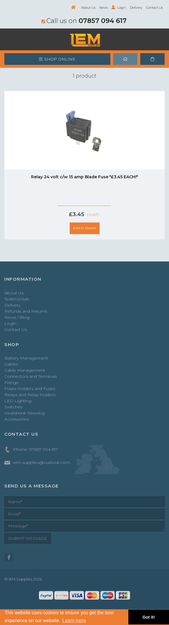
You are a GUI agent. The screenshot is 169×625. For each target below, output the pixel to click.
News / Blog (16, 317)
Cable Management (24, 370)
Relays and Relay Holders (29, 394)
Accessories (16, 419)
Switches (13, 406)
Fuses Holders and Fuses (29, 388)
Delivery (136, 8)
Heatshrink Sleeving (24, 413)
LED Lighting (17, 400)
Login (119, 7)
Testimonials (16, 299)
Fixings (11, 382)
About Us (88, 8)
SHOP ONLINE (57, 59)
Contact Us (154, 8)
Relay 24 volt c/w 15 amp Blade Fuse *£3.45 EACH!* (84, 176)
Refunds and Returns (25, 311)
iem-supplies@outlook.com (41, 462)
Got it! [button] (149, 617)
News (103, 8)
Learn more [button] (74, 620)
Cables (11, 364)
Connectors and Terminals (30, 376)
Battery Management (26, 358)
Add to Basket (84, 228)
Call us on (84, 21)
